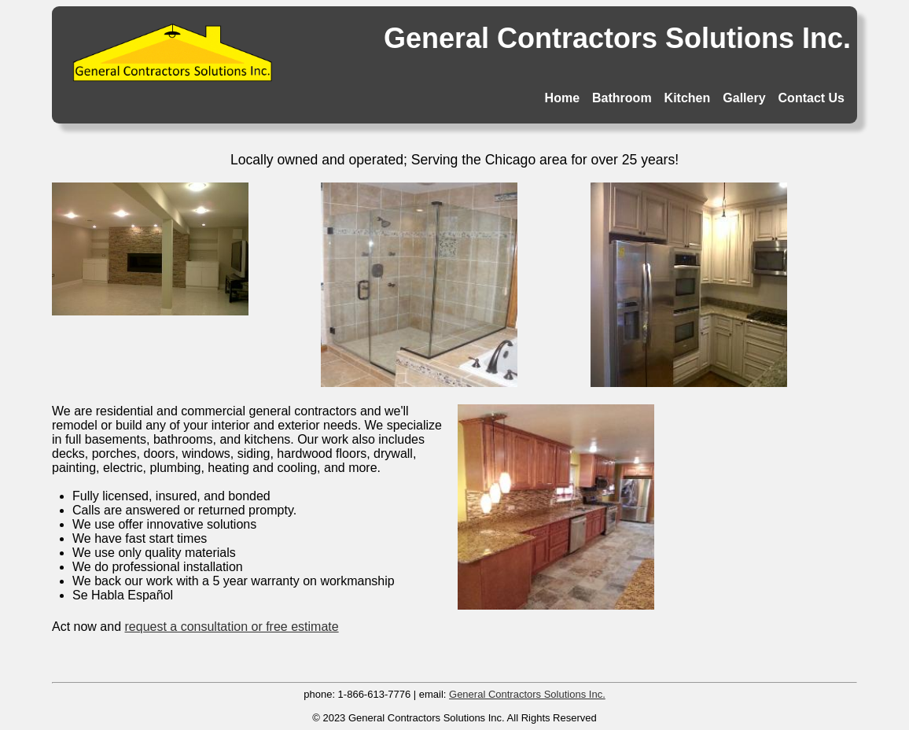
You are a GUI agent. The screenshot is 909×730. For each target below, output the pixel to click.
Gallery (744, 98)
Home (562, 98)
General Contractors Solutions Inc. (527, 694)
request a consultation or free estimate (232, 626)
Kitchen (687, 98)
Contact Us (811, 98)
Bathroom (622, 98)
